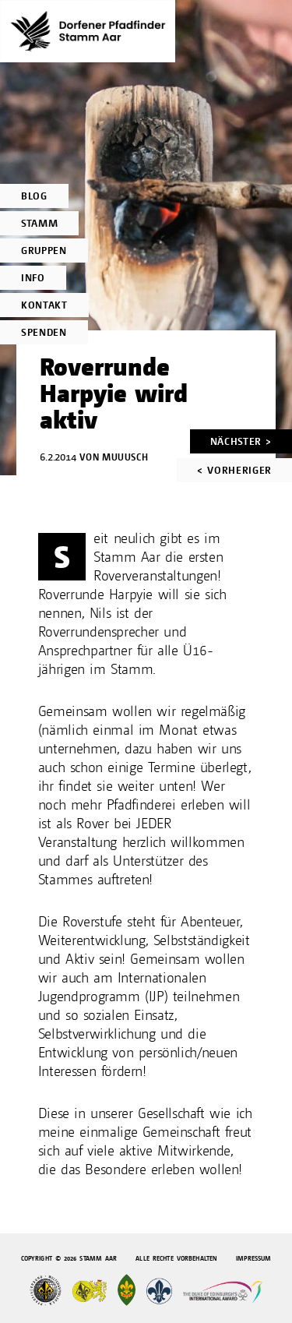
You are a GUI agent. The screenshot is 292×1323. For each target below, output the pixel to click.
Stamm (39, 223)
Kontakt (44, 305)
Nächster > (241, 441)
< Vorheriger (234, 470)
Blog (34, 196)
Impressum (253, 1258)
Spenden (44, 332)
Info (33, 278)
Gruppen (44, 250)
